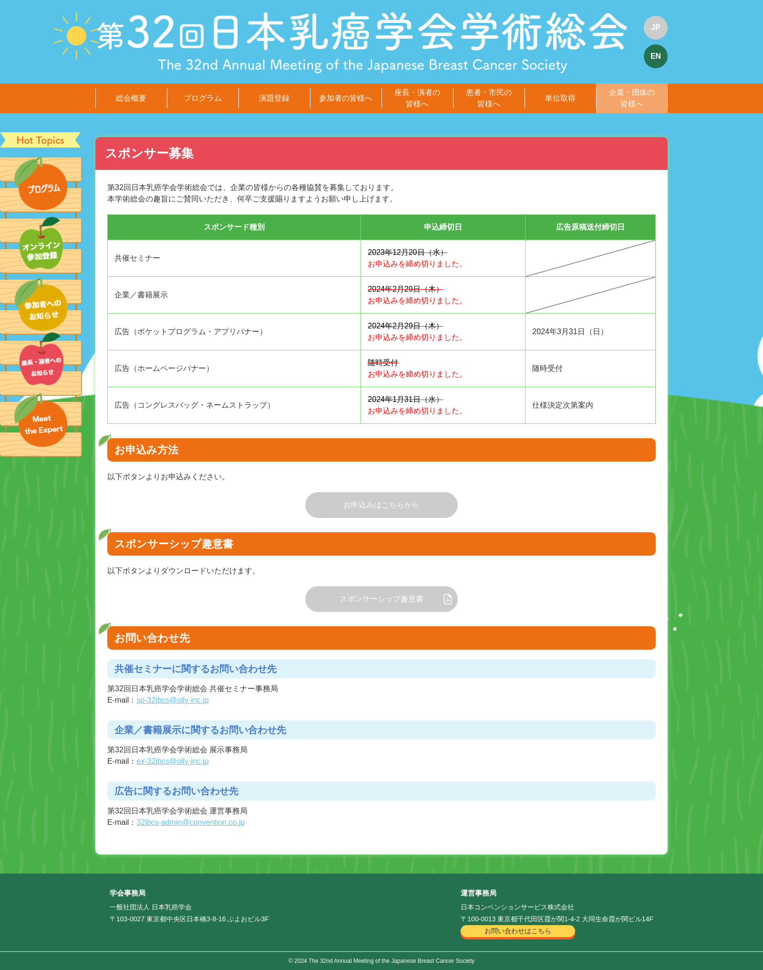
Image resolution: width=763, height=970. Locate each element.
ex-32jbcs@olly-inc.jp (172, 761)
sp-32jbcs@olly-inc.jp (172, 700)
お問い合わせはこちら (518, 931)
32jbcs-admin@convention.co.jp (190, 822)
